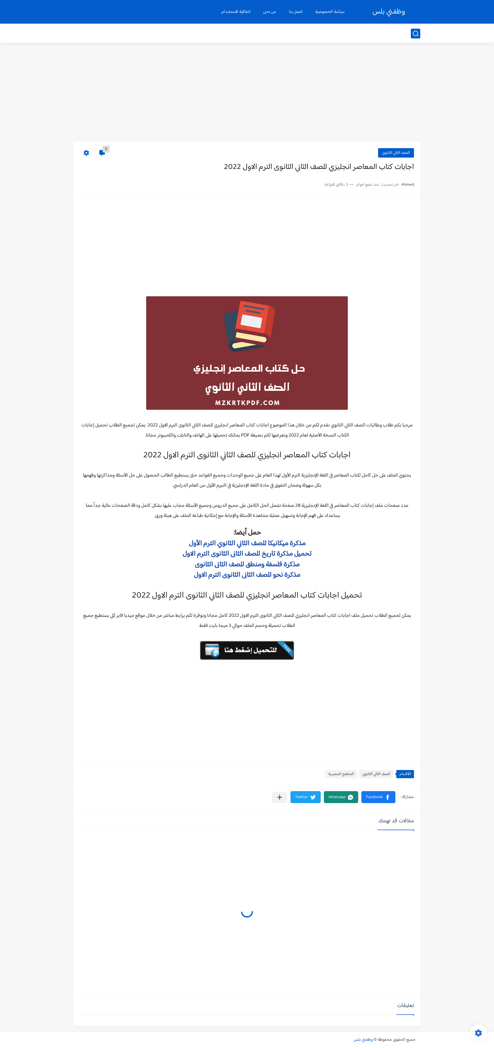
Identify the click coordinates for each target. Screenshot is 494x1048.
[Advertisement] (247, 93)
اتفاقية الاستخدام (235, 12)
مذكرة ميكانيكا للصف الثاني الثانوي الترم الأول (247, 544)
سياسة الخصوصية (330, 12)
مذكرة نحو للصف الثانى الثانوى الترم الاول (247, 575)
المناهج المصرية (341, 774)
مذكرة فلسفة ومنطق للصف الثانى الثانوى (247, 565)
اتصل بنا (296, 12)
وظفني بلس (388, 11)
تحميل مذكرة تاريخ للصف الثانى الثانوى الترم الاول (247, 554)
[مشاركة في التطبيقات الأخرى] (279, 797)
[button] (378, 797)
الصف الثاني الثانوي (396, 152)
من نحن (269, 12)
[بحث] (415, 33)
